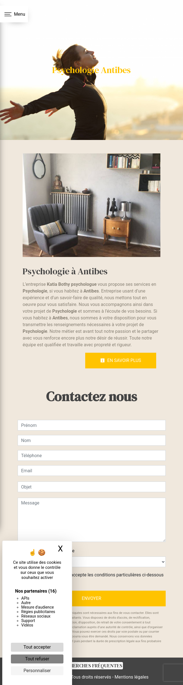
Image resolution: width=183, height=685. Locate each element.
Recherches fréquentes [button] (91, 665)
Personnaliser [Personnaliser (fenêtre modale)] (37, 670)
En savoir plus (120, 360)
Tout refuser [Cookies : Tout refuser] (37, 658)
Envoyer (91, 598)
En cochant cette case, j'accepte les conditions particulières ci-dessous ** (93, 578)
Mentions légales (130, 677)
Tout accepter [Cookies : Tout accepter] (37, 647)
